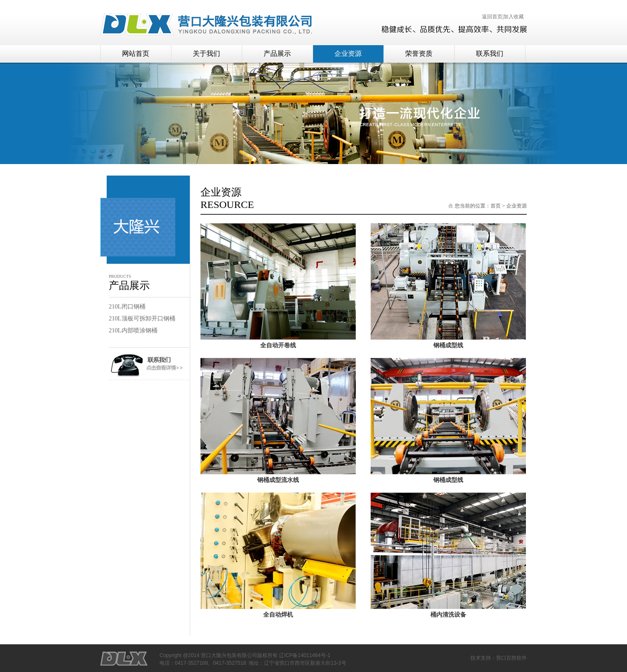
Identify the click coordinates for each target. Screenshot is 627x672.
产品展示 (277, 53)
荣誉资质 (419, 53)
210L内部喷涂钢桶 (133, 330)
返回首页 (492, 17)
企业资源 (348, 53)
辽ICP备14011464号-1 (304, 655)
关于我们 (206, 53)
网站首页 (135, 53)
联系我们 (489, 53)
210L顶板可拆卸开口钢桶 (142, 318)
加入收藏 (513, 17)
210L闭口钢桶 (127, 306)
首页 (496, 206)
